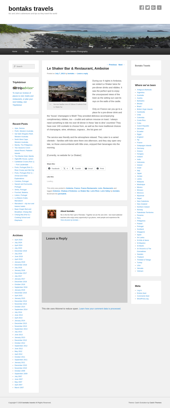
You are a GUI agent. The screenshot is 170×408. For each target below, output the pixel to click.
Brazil (139, 106)
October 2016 (20, 284)
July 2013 (18, 332)
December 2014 (21, 301)
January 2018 (20, 270)
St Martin (140, 246)
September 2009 (21, 374)
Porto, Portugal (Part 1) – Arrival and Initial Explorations (24, 175)
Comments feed (143, 296)
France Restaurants (89, 188)
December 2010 (21, 365)
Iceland (140, 157)
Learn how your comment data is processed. (100, 309)
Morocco (140, 193)
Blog (26, 51)
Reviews (54, 51)
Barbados (140, 101)
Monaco (140, 190)
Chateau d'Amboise (69, 191)
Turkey (139, 263)
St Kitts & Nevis (143, 240)
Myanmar (140, 196)
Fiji (138, 140)
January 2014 (20, 321)
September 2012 (21, 346)
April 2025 (18, 240)
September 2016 (21, 287)
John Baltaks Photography (77, 51)
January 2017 (20, 279)
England (140, 137)
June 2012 (19, 349)
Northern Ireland (143, 207)
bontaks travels (30, 8)
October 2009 (20, 371)
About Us (40, 51)
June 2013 (19, 335)
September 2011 (21, 360)
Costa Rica (141, 120)
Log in (139, 290)
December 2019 (21, 251)
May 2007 (18, 382)
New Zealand (142, 204)
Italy (138, 171)
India (139, 159)
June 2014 (19, 315)
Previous (112, 65)
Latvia (139, 179)
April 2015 (18, 296)
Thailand (140, 257)
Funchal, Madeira (21, 192)
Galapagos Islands (144, 145)
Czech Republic (143, 126)
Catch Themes (156, 403)
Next (121, 65)
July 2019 (18, 254)
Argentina (140, 92)
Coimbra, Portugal (22, 181)
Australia (140, 95)
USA (139, 265)
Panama (140, 215)
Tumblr (159, 7)
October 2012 (20, 343)
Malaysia (140, 182)
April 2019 (18, 259)
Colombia (140, 118)
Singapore (141, 232)
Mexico (140, 187)
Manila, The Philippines (23, 145)
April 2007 (18, 385)
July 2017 (18, 276)
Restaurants (108, 188)
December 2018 (21, 265)
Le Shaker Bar (84, 191)
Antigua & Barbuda (144, 90)
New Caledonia (143, 201)
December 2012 (21, 340)
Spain (139, 235)
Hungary (140, 154)
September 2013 (21, 329)
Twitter (147, 7)
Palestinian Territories (145, 212)
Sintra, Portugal (21, 190)
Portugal (140, 226)
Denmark (140, 129)
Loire (100, 188)
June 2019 (19, 256)
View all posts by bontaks (70, 220)
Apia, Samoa (19, 128)
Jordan (139, 176)
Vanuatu (140, 268)
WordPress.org (142, 299)
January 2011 (20, 362)
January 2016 (20, 290)
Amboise (69, 188)
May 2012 (18, 351)
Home (14, 51)
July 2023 (18, 248)
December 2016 (21, 282)
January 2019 (20, 262)
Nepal (139, 198)
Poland (139, 224)
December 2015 (21, 293)
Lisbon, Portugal (21, 195)
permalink (62, 194)
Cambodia (141, 112)
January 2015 (20, 298)
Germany (140, 148)
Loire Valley (105, 191)
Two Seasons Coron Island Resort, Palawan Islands (23, 150)
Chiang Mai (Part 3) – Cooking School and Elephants (23, 217)
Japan (139, 173)
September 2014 (21, 309)
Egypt (139, 134)
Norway (140, 210)
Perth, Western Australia (24, 131)
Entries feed (141, 293)
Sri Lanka (140, 237)
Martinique (141, 184)
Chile (139, 115)
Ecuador (140, 131)
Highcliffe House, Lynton (24, 159)
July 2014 (18, 312)
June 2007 (19, 379)
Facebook (141, 7)
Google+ (153, 7)
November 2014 (21, 304)
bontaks (71, 73)
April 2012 (18, 354)
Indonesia (140, 162)
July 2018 (18, 268)
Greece (140, 151)
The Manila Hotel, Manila (24, 156)
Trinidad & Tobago (144, 260)
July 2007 (18, 376)
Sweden (140, 254)
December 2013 (21, 323)
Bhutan (140, 104)
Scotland (140, 229)
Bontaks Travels (142, 66)
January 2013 (20, 337)
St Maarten (141, 243)
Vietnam (140, 271)
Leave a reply (82, 73)
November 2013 (21, 326)
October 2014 (20, 307)
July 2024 (18, 243)
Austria (139, 98)
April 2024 (18, 245)
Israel (139, 168)
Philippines (141, 221)
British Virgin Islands (145, 109)
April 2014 (18, 318)
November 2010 (21, 368)
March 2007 (19, 388)
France (77, 188)
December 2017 (21, 273)
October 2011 (20, 357)
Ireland (139, 165)
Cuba (139, 123)
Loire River (95, 191)
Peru (139, 218)
